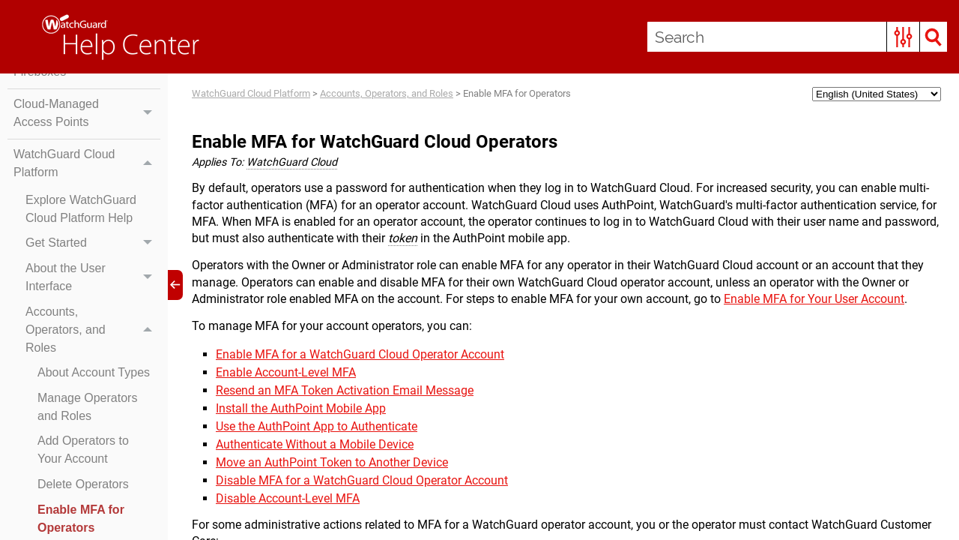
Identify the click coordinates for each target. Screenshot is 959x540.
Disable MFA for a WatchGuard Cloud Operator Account (362, 480)
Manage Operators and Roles (87, 407)
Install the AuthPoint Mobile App (301, 408)
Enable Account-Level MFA (286, 372)
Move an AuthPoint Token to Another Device (332, 462)
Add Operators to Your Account (83, 449)
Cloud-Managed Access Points (86, 113)
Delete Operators (83, 484)
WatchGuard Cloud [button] (291, 162)
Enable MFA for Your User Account (814, 299)
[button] (903, 37)
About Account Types (93, 372)
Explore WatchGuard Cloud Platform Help (80, 209)
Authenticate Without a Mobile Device (315, 444)
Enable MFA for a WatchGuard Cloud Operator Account (360, 354)
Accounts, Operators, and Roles (92, 330)
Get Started (92, 243)
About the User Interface (92, 277)
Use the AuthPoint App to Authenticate (316, 426)
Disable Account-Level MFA (288, 498)
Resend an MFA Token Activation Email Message (345, 390)
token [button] (402, 238)
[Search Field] (797, 37)
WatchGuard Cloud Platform (86, 164)
